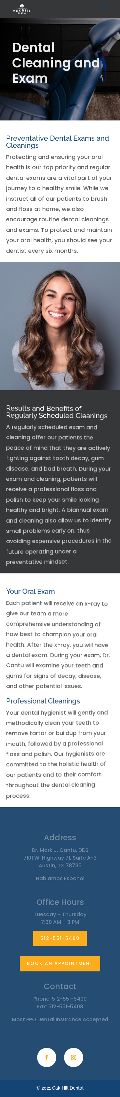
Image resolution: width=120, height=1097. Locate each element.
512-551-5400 (60, 938)
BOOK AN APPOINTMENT (60, 963)
